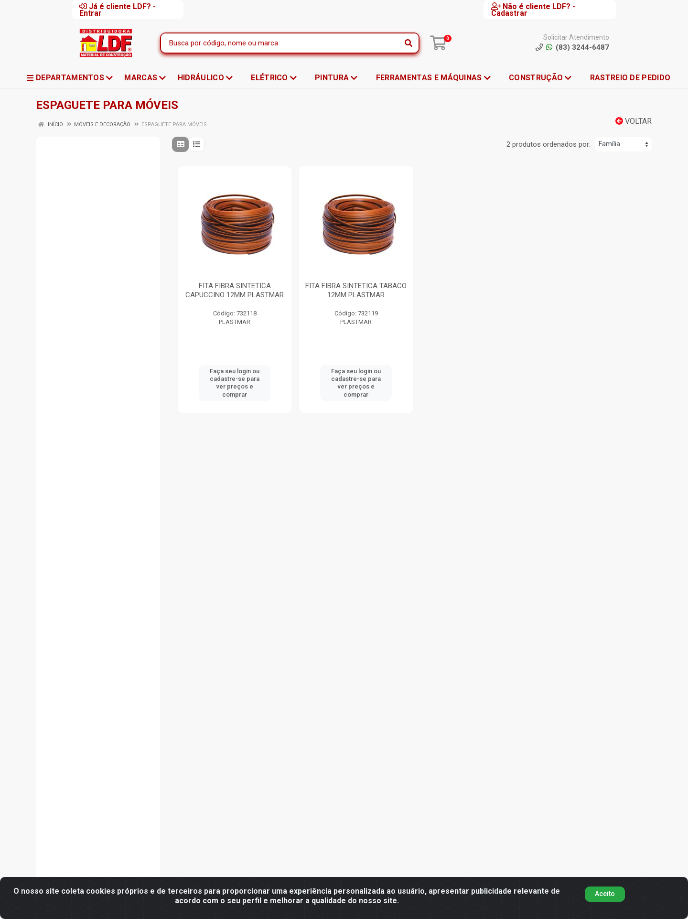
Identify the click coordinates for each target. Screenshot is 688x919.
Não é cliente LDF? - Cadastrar (533, 9)
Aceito (605, 893)
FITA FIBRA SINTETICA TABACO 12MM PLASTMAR (356, 290)
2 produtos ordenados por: (548, 144)
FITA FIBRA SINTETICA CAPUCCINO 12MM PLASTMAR (234, 290)
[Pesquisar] (408, 43)
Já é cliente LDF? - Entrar (117, 9)
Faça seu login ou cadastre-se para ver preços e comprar (234, 383)
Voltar (633, 121)
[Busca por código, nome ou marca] (280, 43)
